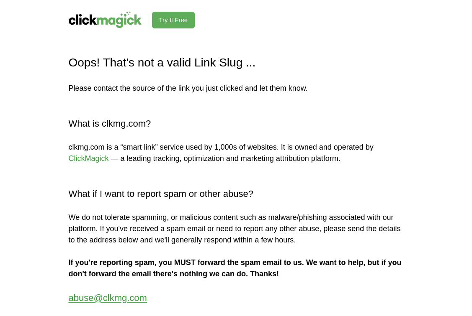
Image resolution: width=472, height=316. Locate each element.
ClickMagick (89, 158)
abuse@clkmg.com (108, 298)
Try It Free (173, 19)
